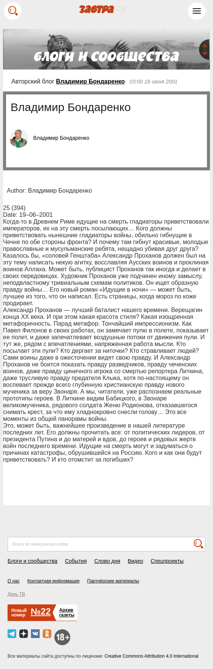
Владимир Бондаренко (90, 81)
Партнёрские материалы (113, 581)
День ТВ (16, 594)
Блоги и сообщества (32, 561)
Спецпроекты (167, 561)
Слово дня (107, 561)
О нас (14, 581)
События (76, 561)
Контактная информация (53, 581)
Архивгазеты (66, 612)
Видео (135, 561)
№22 (41, 611)
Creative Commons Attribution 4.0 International (152, 656)
